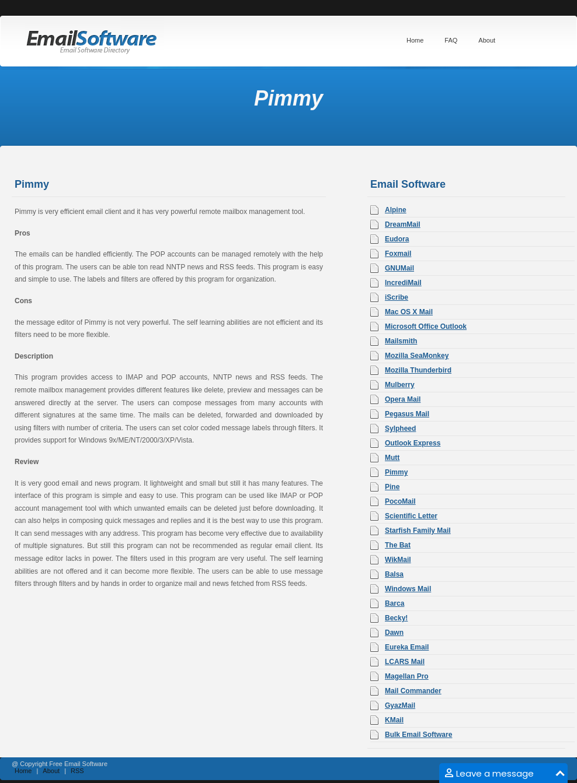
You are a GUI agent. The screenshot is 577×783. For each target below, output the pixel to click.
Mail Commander (413, 691)
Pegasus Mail (407, 414)
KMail (394, 720)
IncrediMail (403, 283)
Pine (392, 487)
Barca (394, 603)
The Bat (398, 545)
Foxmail (398, 254)
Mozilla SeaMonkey (417, 356)
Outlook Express (412, 443)
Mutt (392, 458)
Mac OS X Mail (409, 312)
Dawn (394, 632)
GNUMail (399, 268)
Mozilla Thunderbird (418, 370)
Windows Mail (408, 589)
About (51, 770)
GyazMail (400, 705)
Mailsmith (401, 341)
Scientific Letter (411, 516)
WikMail (398, 560)
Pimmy (396, 472)
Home (23, 770)
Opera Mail (402, 399)
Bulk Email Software (418, 735)
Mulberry (400, 385)
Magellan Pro (407, 676)
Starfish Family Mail (418, 530)
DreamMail (402, 224)
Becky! (396, 618)
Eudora (397, 239)
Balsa (394, 574)
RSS (77, 770)
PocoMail (400, 501)
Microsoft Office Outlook (426, 326)
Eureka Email (407, 647)
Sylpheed (400, 428)
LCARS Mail (405, 662)
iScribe (396, 297)
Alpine (395, 210)
